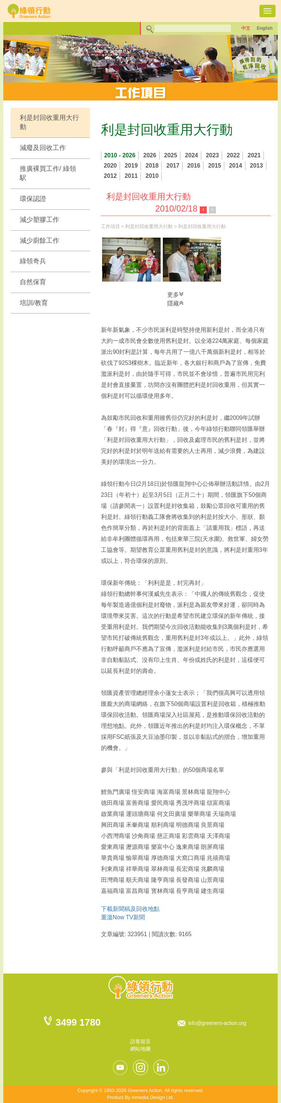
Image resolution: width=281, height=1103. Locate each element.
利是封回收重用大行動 (49, 122)
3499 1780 (78, 1022)
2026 (150, 155)
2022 (233, 155)
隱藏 (175, 303)
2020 (110, 165)
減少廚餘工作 (39, 240)
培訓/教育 (34, 303)
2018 (152, 165)
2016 (194, 165)
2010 (152, 176)
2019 (131, 165)
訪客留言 (140, 1041)
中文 (245, 28)
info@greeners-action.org (217, 1023)
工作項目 (110, 226)
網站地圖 (140, 1049)
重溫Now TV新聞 (123, 917)
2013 (256, 165)
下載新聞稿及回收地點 (130, 909)
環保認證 (33, 198)
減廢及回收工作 (43, 147)
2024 (191, 155)
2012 (110, 176)
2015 (214, 165)
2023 (212, 155)
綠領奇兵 (33, 261)
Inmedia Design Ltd (152, 1097)
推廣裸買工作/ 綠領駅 (48, 173)
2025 (170, 155)
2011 (131, 176)
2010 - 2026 (119, 155)
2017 (173, 165)
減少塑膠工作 (39, 219)
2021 (254, 155)
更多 (175, 294)
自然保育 (33, 282)
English (265, 28)
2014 (235, 165)
